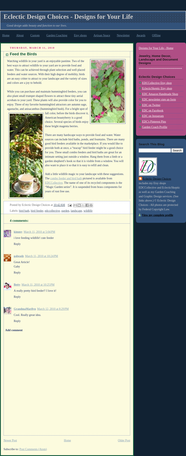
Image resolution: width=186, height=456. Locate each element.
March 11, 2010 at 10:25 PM (38, 284)
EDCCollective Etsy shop (157, 83)
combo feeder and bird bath (66, 178)
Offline (156, 35)
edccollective (52, 210)
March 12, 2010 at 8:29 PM (53, 308)
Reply (17, 244)
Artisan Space (102, 35)
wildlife (88, 210)
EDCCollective (54, 182)
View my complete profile (157, 215)
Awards (140, 35)
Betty (17, 284)
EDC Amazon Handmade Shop (160, 94)
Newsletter (123, 35)
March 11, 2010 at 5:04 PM (39, 231)
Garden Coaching (56, 35)
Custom (35, 35)
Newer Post (10, 440)
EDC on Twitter (151, 105)
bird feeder (37, 210)
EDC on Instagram (153, 116)
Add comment (14, 330)
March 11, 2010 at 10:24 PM (41, 256)
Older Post (124, 440)
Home (6, 35)
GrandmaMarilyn (25, 308)
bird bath (24, 210)
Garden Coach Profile (154, 127)
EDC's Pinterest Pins (154, 121)
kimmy (18, 231)
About (20, 35)
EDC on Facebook (152, 110)
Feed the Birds (23, 54)
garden (65, 210)
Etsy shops (80, 35)
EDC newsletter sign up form (159, 99)
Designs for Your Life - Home (156, 48)
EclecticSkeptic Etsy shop (157, 88)
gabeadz (19, 256)
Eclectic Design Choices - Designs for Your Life (68, 16)
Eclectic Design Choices (157, 178)
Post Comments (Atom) (33, 449)
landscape (76, 210)
